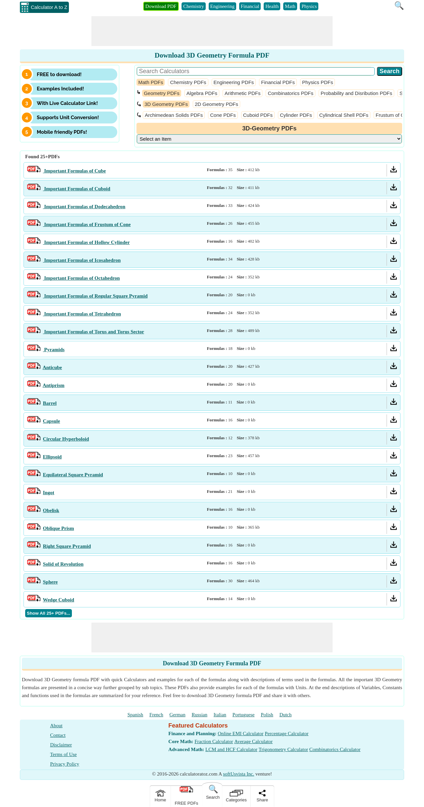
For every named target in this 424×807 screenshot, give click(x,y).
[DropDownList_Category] (269, 138)
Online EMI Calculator (240, 733)
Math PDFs (150, 82)
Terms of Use (63, 754)
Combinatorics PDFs (290, 93)
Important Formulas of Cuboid (76, 188)
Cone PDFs (223, 115)
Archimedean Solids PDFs (174, 115)
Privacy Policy (64, 764)
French (156, 714)
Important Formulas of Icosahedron (82, 260)
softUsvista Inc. (238, 774)
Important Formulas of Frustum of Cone (87, 224)
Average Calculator (253, 741)
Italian (220, 714)
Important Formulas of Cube (74, 170)
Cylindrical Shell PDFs (343, 115)
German (177, 714)
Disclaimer (61, 744)
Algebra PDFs (201, 93)
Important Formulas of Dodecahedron (84, 206)
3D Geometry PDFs (166, 104)
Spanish (135, 714)
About (56, 725)
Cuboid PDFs (258, 115)
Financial (250, 6)
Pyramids (54, 349)
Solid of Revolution (63, 564)
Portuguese (244, 714)
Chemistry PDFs (188, 82)
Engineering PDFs (234, 82)
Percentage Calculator (286, 733)
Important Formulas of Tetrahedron (82, 313)
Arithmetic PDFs (242, 93)
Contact (58, 735)
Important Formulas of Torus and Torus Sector (93, 331)
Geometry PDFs (162, 93)
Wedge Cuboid (58, 599)
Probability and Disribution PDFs (356, 93)
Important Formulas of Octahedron (81, 278)
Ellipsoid (52, 456)
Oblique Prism (58, 528)
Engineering (222, 6)
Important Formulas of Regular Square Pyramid (95, 296)
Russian (200, 714)
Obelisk (51, 510)
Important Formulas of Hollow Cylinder (86, 242)
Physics (309, 6)
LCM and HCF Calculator (231, 749)
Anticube (52, 367)
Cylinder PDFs (296, 115)
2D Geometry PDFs (216, 104)
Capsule (51, 421)
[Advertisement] (212, 31)
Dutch (286, 714)
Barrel (50, 403)
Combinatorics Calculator (335, 749)
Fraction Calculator (213, 741)
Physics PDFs (317, 82)
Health (272, 6)
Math (290, 6)
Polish (267, 714)
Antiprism (54, 385)
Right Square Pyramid (67, 546)
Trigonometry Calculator (283, 749)
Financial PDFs (278, 82)
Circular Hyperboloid (66, 439)
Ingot (48, 492)
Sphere (50, 582)
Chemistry (193, 6)
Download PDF (161, 6)
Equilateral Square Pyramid (73, 474)
